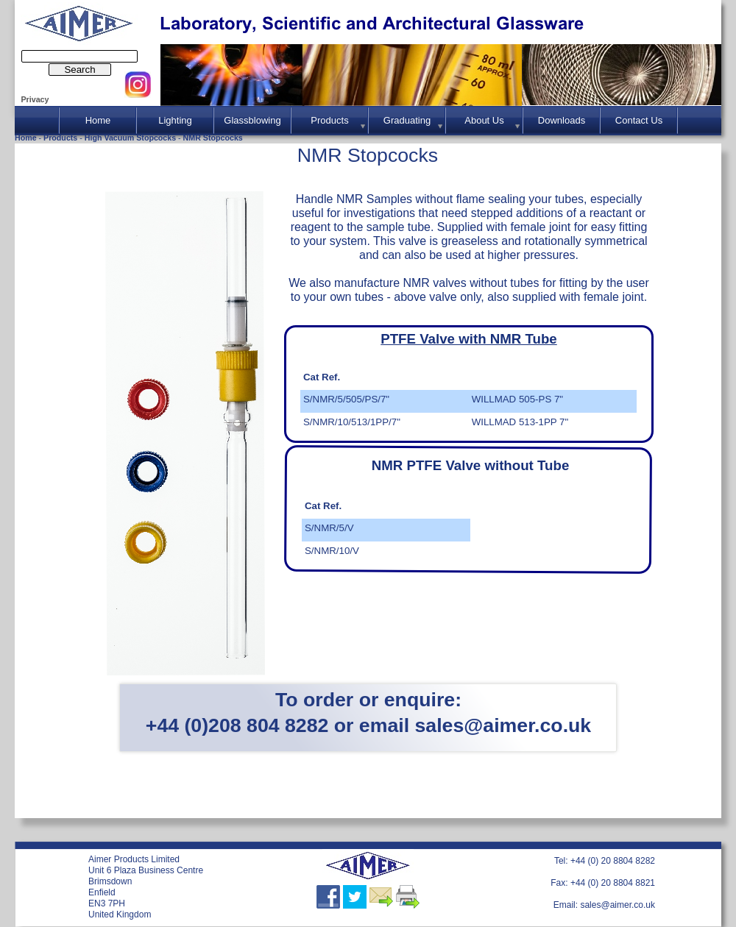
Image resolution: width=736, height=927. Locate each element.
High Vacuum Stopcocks (131, 137)
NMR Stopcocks (213, 137)
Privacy (35, 99)
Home (27, 137)
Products (61, 137)
